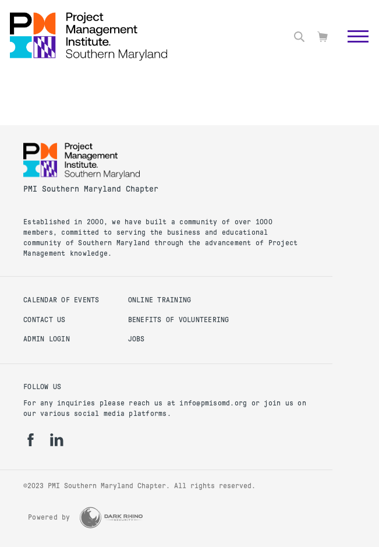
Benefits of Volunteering (178, 320)
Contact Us (44, 320)
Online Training (160, 300)
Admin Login (46, 339)
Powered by (49, 517)
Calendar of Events (61, 300)
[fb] (30, 439)
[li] (56, 439)
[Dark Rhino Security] (111, 518)
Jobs (136, 339)
